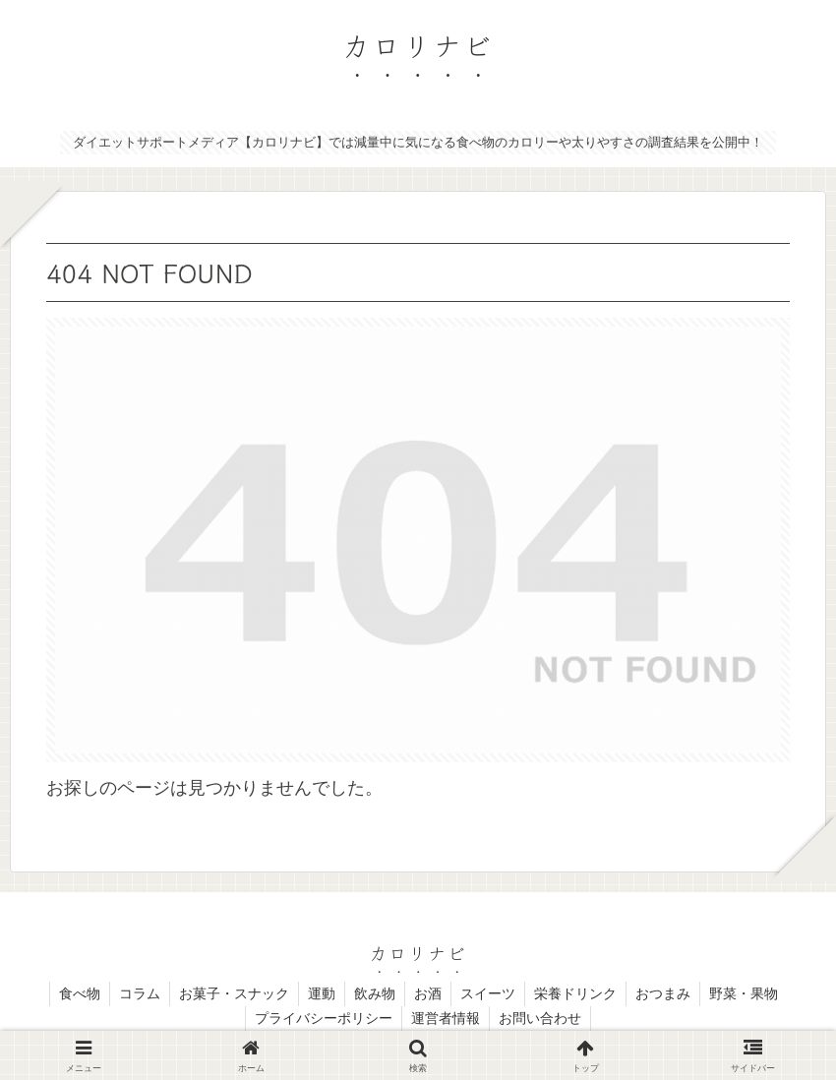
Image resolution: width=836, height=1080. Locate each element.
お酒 (429, 994)
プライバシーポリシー (321, 1019)
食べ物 (70, 994)
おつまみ (669, 994)
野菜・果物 (752, 994)
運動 (318, 994)
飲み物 (373, 994)
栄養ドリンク (580, 994)
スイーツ (490, 994)
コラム (132, 994)
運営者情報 (445, 1019)
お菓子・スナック (229, 994)
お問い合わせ (542, 1019)
